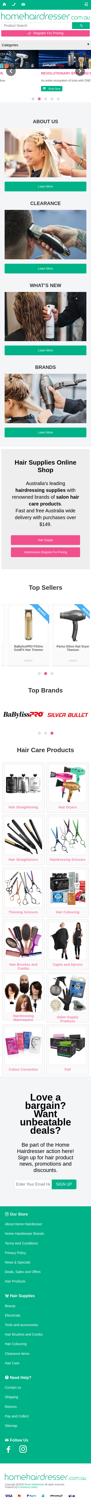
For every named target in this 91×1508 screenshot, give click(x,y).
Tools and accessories (21, 1325)
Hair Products (15, 1281)
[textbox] (36, 25)
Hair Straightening (23, 807)
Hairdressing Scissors (68, 860)
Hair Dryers (67, 807)
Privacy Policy (15, 1253)
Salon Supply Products (67, 1019)
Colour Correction (23, 1069)
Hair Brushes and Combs (23, 966)
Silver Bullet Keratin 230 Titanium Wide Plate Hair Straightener (23, 650)
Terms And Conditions (21, 1243)
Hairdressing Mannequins (23, 1018)
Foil (68, 1069)
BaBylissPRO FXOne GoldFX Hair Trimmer (67, 648)
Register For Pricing (48, 33)
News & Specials (17, 1262)
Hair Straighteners (23, 860)
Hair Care (12, 1363)
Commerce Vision (28, 1487)
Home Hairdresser (34, 1484)
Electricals (12, 1315)
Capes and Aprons (68, 964)
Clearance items (17, 1354)
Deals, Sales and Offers (23, 1272)
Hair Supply (45, 540)
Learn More (45, 186)
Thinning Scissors (23, 912)
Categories (10, 45)
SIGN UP (64, 1184)
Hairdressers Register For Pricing (45, 552)
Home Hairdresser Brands (24, 1234)
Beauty (10, 1306)
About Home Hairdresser (23, 1224)
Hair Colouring (67, 912)
